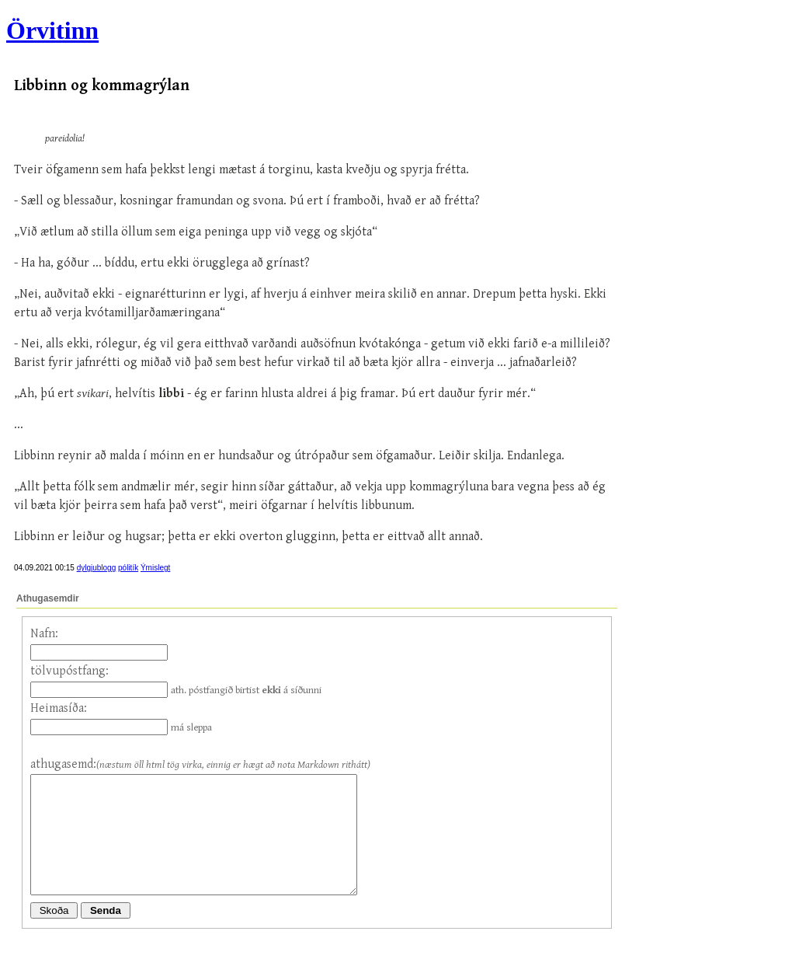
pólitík (128, 567)
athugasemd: (63, 764)
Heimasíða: (58, 708)
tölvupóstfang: (69, 671)
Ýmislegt (155, 567)
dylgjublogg (96, 567)
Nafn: (44, 633)
